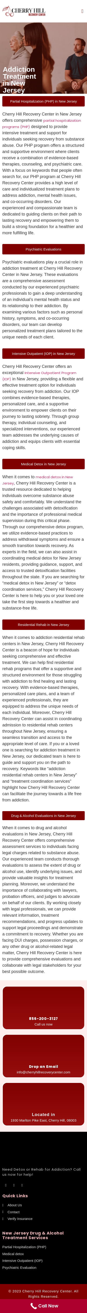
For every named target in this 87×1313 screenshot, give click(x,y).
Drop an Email (43, 1066)
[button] (82, 11)
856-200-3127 (43, 1018)
